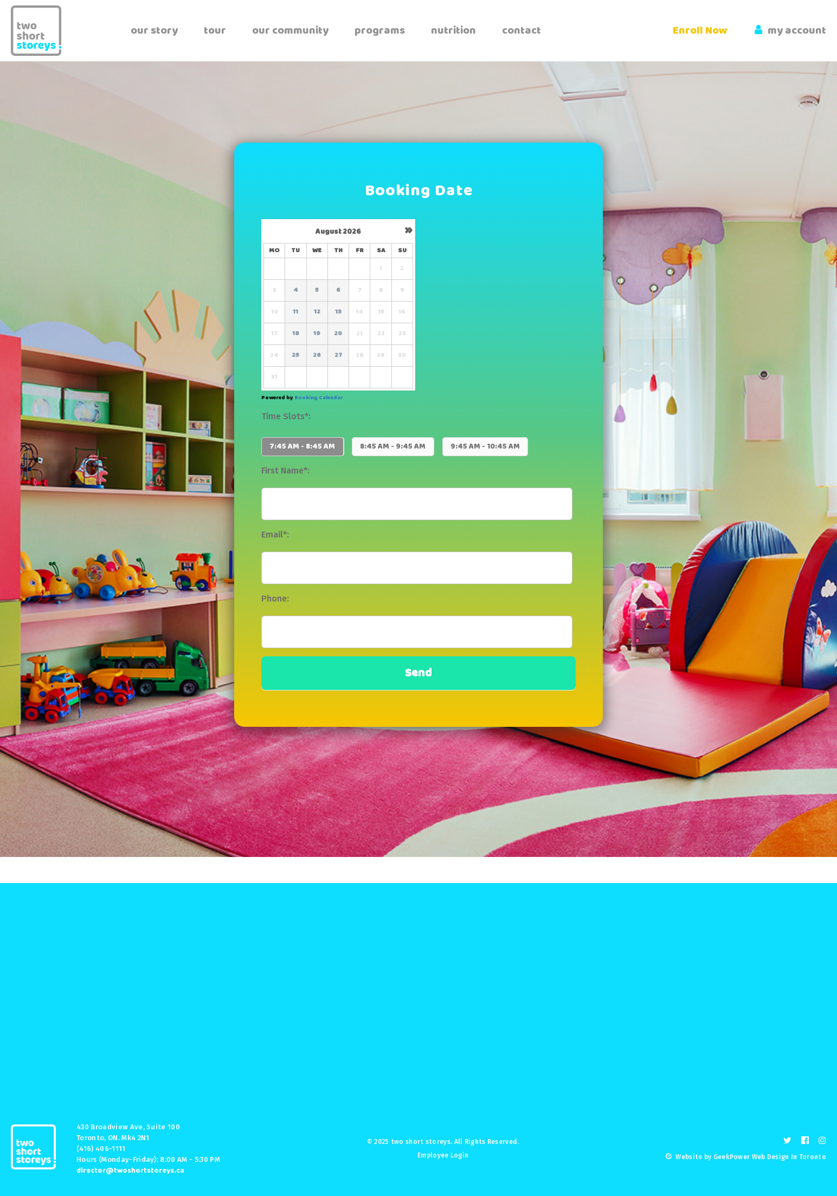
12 (317, 312)
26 (317, 355)
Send (418, 672)
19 (316, 333)
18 (295, 333)
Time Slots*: (286, 416)
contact (521, 30)
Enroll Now (700, 30)
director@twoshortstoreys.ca (130, 1170)
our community (290, 30)
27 (338, 355)
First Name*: (285, 470)
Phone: (275, 598)
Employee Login (442, 1155)
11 (295, 312)
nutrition (453, 30)
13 (338, 312)
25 (295, 355)
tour (215, 30)
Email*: (275, 534)
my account (790, 30)
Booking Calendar (318, 397)
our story (154, 30)
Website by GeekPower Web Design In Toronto (750, 1157)
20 (338, 333)
